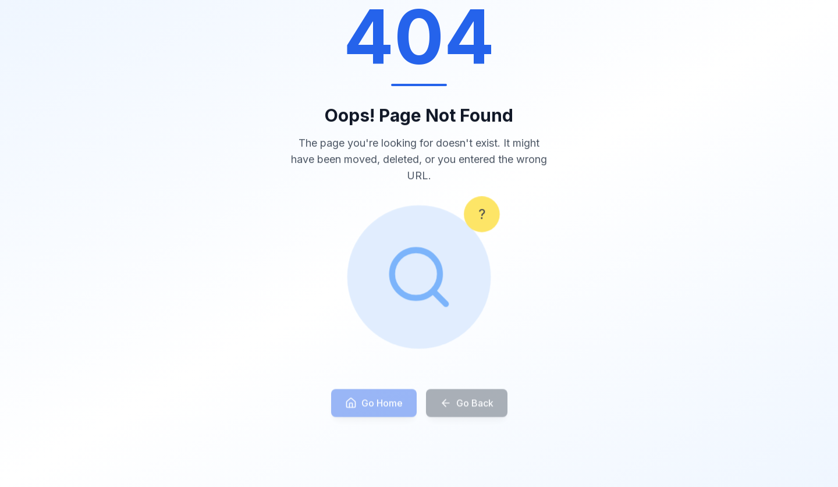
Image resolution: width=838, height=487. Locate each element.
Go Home (374, 407)
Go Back (466, 407)
